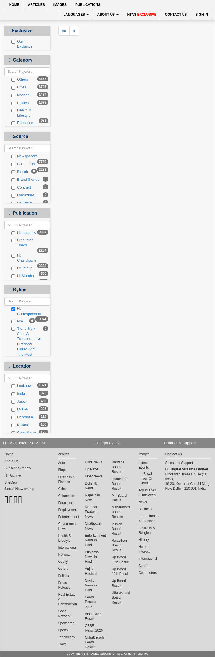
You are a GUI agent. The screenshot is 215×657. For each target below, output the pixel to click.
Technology (66, 637)
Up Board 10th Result (120, 559)
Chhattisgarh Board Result (94, 642)
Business (145, 509)
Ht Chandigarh (23, 258)
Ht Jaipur (21, 268)
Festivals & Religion (147, 530)
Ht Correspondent (25, 311)
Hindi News (93, 462)
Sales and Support (179, 463)
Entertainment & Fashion (148, 518)
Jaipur (19, 401)
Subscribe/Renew (17, 468)
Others (19, 79)
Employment (67, 510)
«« (64, 31)
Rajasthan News (92, 497)
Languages (76, 15)
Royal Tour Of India (146, 478)
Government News (67, 526)
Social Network (64, 613)
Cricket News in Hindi (91, 585)
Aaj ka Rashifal (91, 571)
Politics (20, 103)
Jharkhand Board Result (119, 484)
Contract (21, 187)
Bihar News (93, 476)
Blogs (62, 470)
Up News (92, 469)
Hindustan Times (22, 242)
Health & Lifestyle (21, 113)
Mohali (19, 409)
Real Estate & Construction (67, 599)
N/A (17, 321)
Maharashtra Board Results (121, 512)
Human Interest (144, 549)
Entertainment (67, 517)
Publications (87, 5)
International (67, 548)
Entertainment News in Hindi (94, 540)
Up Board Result (119, 583)
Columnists (23, 164)
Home (13, 5)
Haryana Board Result (118, 467)
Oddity (63, 562)
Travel (62, 644)
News (143, 502)
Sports (63, 630)
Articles (36, 5)
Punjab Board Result (117, 529)
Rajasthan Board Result (119, 545)
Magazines (23, 195)
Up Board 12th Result (120, 571)
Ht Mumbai (23, 276)
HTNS (141, 15)
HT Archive (12, 475)
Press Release (64, 585)
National (21, 95)
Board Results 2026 (90, 602)
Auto (61, 463)
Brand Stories (25, 179)
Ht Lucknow (23, 233)
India (18, 393)
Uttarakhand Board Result (121, 597)
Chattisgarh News (93, 526)
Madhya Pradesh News (91, 511)
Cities (18, 87)
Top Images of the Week (147, 492)
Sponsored (66, 623)
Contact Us (176, 15)
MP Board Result (119, 498)
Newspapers (24, 156)
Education (22, 123)
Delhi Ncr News (92, 486)
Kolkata (20, 425)
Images (60, 5)
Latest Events (144, 465)
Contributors (148, 573)
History (144, 540)
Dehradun (22, 417)
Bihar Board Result (93, 616)
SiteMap (10, 482)
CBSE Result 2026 (94, 628)
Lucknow (21, 386)
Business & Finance (66, 479)
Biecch (19, 172)
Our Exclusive (21, 44)
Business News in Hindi (92, 557)
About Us (108, 15)
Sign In (201, 15)
